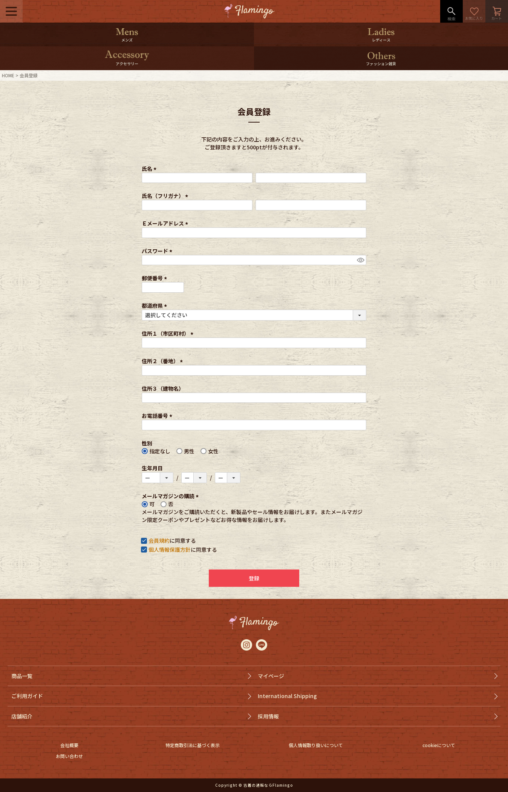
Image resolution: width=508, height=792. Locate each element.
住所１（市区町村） (169, 333)
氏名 (150, 168)
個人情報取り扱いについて (316, 745)
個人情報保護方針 (169, 549)
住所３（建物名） (163, 388)
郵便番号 (155, 278)
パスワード (158, 251)
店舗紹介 (21, 716)
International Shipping (287, 696)
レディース (381, 40)
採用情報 (268, 716)
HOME (8, 75)
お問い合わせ (69, 756)
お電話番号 (158, 415)
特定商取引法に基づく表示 (192, 745)
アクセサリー (127, 63)
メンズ (127, 40)
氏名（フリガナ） (166, 196)
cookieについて (438, 745)
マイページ (271, 676)
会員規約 (159, 540)
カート (496, 11)
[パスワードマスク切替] (360, 260)
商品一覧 (21, 676)
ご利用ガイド (27, 696)
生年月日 (152, 468)
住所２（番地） (163, 361)
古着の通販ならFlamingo (268, 785)
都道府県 (155, 305)
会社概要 (69, 745)
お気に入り (474, 11)
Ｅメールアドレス (166, 223)
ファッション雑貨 (381, 63)
